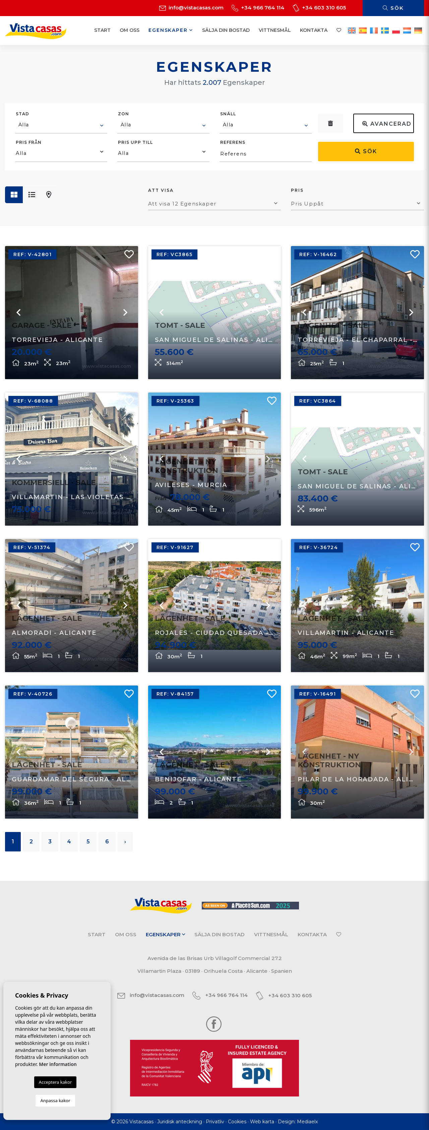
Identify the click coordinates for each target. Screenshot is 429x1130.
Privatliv (215, 1122)
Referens (232, 142)
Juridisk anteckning (179, 1122)
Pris (297, 190)
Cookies (237, 1122)
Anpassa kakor (55, 1100)
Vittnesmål (275, 30)
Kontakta (313, 30)
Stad (22, 114)
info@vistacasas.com (191, 7)
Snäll (228, 114)
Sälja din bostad (226, 30)
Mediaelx (307, 1122)
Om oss (129, 30)
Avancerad (387, 124)
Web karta (262, 1122)
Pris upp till (135, 142)
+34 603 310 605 (319, 7)
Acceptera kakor (55, 1082)
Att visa (161, 190)
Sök (393, 8)
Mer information (58, 1064)
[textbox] (61, 124)
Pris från (29, 142)
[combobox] (61, 125)
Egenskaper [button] (170, 30)
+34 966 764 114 (258, 7)
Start (102, 30)
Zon (123, 114)
